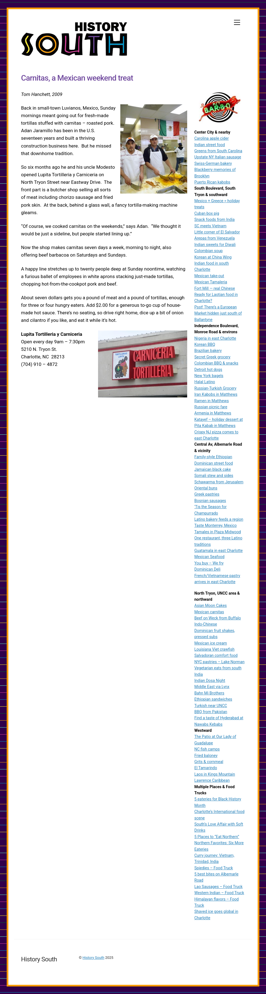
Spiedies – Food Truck (213, 868)
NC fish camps (207, 749)
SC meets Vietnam (210, 226)
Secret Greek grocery (212, 357)
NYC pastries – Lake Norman (219, 662)
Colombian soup (208, 250)
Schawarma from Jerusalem (218, 482)
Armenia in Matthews (212, 413)
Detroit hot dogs (208, 369)
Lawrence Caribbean (212, 780)
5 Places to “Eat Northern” (216, 836)
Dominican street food (213, 463)
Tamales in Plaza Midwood (217, 532)
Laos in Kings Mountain (214, 774)
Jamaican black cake (212, 469)
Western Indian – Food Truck (219, 893)
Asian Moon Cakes (210, 605)
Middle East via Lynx (212, 686)
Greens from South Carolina (218, 151)
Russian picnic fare (210, 407)
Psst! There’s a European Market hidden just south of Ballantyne (218, 313)
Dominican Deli (207, 569)
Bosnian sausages (210, 500)
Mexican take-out (209, 276)
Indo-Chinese (205, 624)
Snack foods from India (214, 219)
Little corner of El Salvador (217, 232)
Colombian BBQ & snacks (216, 363)
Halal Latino (204, 382)
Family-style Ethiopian (213, 457)
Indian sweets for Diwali (215, 244)
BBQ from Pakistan (210, 712)
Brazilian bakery (208, 350)
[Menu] (237, 22)
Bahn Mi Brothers (209, 693)
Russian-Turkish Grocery (215, 388)
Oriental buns (206, 488)
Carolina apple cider (211, 138)
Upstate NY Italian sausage (217, 157)
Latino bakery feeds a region (218, 519)
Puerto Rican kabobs (212, 182)
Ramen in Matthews (211, 401)
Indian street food (209, 145)
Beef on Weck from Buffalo (217, 618)
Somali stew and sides (213, 475)
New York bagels (208, 375)
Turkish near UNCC (210, 705)
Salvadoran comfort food (216, 655)
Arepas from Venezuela (214, 238)
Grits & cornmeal (208, 761)
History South (93, 958)
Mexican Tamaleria (210, 282)
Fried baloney (206, 755)
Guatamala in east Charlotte (218, 550)
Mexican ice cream (210, 643)
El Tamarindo (205, 768)
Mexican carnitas (209, 612)
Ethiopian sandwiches (213, 699)
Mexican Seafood (209, 556)
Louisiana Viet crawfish (214, 649)
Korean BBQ (204, 344)
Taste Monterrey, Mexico (215, 525)
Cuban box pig (206, 213)
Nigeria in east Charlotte (215, 338)
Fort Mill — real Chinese (214, 288)
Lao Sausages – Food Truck (218, 886)
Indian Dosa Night (209, 680)
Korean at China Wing (213, 257)
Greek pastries (206, 494)
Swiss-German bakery (213, 163)
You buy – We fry (209, 563)
